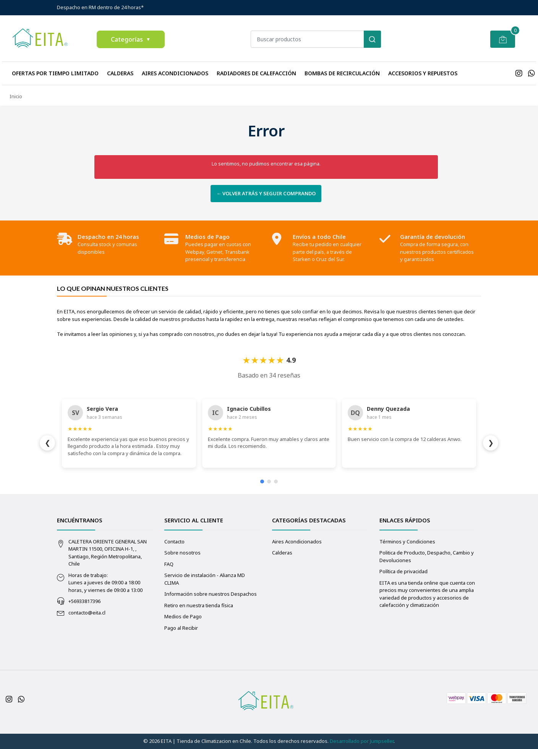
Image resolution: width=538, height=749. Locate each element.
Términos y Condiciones (407, 541)
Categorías (131, 39)
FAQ (168, 564)
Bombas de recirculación (342, 73)
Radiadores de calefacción (256, 73)
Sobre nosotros (182, 552)
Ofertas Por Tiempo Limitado (55, 73)
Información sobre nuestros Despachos (210, 593)
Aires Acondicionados (175, 73)
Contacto (174, 541)
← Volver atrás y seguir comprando (266, 193)
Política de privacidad (403, 571)
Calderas (120, 73)
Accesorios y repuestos (422, 73)
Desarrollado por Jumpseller (362, 741)
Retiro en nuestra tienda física (198, 605)
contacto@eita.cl (86, 612)
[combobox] (316, 39)
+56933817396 (84, 601)
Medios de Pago (183, 616)
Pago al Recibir (181, 627)
